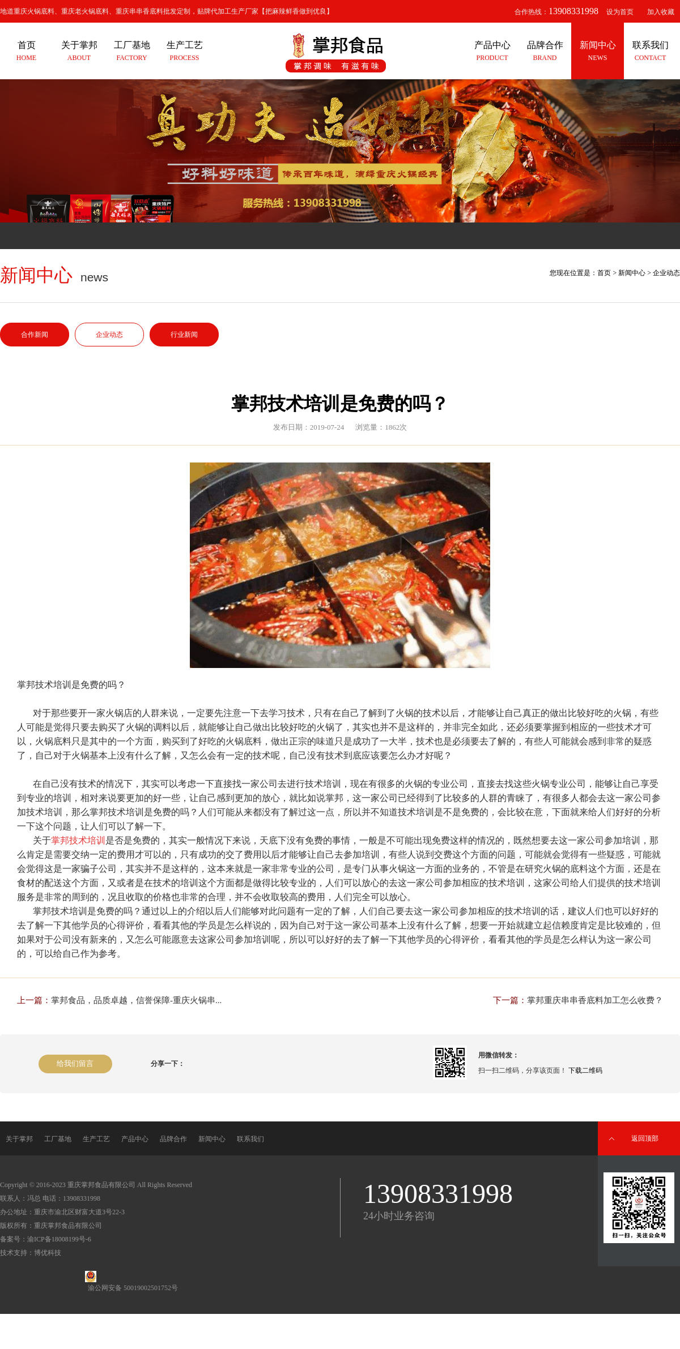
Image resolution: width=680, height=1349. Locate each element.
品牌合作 (173, 1139)
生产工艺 (96, 1139)
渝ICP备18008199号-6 (59, 1239)
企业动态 (109, 335)
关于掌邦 (19, 1139)
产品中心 (134, 1139)
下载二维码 (585, 1070)
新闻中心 (631, 273)
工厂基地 (57, 1139)
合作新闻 (34, 335)
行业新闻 (184, 335)
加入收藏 (660, 12)
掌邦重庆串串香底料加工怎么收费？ (595, 1000)
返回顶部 (644, 1138)
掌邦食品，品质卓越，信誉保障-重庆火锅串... (136, 1000)
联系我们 (250, 1139)
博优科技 (47, 1253)
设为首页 (620, 12)
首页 (604, 273)
